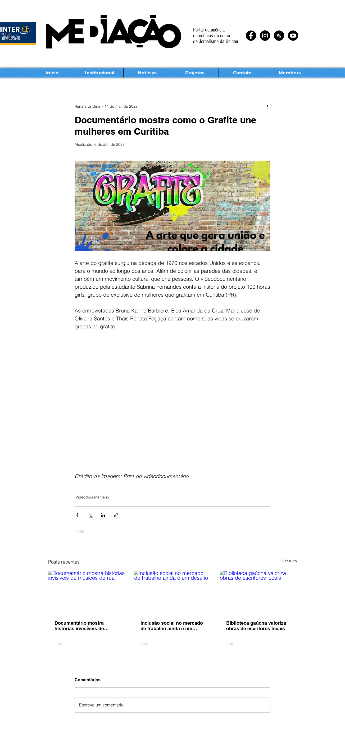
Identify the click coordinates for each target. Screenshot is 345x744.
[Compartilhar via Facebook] (77, 515)
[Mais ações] (267, 106)
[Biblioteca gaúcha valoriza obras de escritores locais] (258, 592)
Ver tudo (289, 561)
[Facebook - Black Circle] (251, 35)
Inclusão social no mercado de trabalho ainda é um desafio (171, 625)
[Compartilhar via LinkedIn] (103, 515)
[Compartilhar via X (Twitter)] (90, 515)
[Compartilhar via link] (116, 515)
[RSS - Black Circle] (279, 35)
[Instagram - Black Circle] (265, 35)
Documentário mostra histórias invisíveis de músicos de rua (79, 625)
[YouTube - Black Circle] (293, 35)
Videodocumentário (92, 497)
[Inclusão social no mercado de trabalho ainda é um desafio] (172, 592)
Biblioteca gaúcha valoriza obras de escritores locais (256, 625)
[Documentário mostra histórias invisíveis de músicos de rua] (86, 592)
